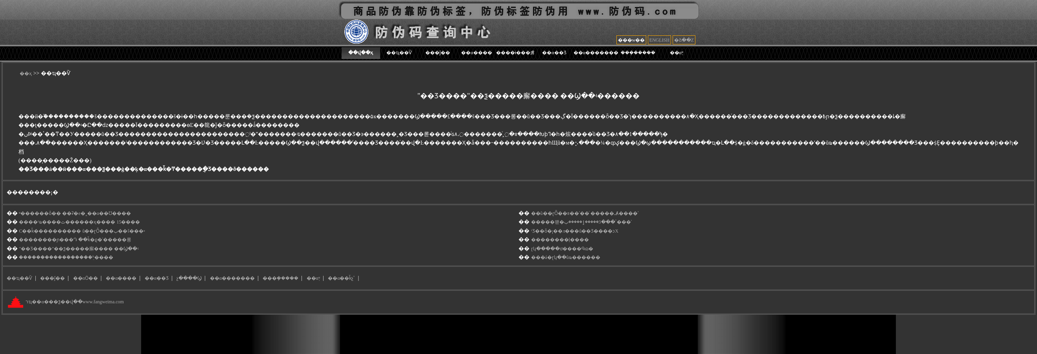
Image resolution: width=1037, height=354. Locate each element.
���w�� (631, 40)
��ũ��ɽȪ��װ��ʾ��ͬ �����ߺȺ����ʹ (584, 213)
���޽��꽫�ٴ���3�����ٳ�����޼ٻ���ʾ (581, 222)
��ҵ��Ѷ (399, 52)
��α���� (476, 52)
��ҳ (26, 73)
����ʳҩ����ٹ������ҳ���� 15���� (79, 222)
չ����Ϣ (189, 278)
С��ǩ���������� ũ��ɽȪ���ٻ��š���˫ (82, 231)
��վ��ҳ (360, 52)
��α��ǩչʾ (341, 278)
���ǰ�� (437, 52)
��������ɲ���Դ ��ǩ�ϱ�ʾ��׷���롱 (75, 239)
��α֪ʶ (676, 52)
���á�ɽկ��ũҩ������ (565, 257)
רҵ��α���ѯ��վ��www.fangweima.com (74, 302)
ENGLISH (659, 40)
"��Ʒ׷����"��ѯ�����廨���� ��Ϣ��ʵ (78, 248)
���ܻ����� (638, 52)
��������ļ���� (560, 239)
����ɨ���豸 (515, 52)
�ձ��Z (684, 40)
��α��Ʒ (554, 52)
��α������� (596, 52)
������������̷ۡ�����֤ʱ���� (66, 257)
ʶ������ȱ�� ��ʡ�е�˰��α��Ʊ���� (75, 213)
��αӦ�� (85, 278)
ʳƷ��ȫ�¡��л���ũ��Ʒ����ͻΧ (575, 231)
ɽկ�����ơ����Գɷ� (562, 248)
